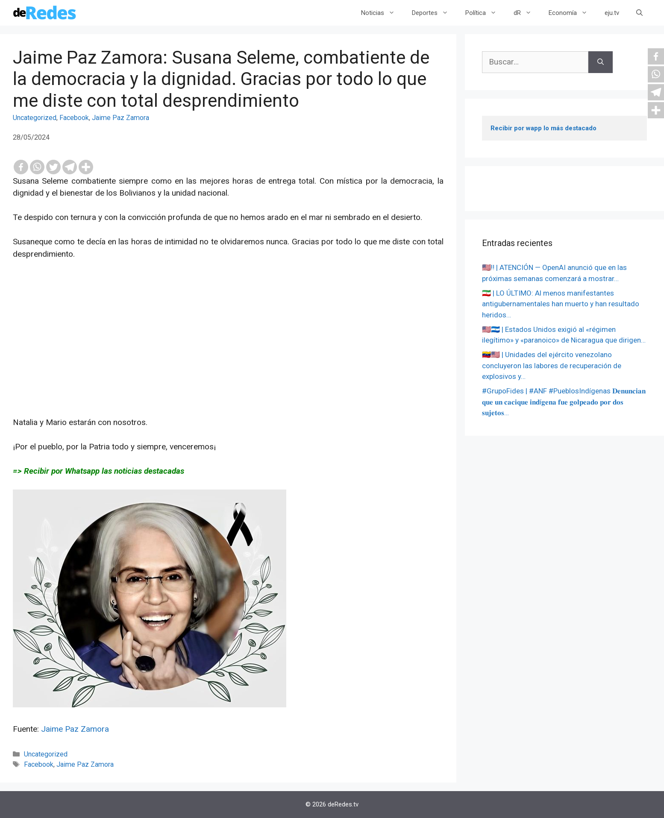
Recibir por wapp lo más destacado (543, 128)
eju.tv (612, 13)
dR (527, 13)
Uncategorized (34, 118)
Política (485, 13)
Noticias (382, 13)
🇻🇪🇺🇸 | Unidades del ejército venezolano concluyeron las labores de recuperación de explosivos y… (551, 365)
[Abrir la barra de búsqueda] (639, 13)
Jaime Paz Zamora (120, 118)
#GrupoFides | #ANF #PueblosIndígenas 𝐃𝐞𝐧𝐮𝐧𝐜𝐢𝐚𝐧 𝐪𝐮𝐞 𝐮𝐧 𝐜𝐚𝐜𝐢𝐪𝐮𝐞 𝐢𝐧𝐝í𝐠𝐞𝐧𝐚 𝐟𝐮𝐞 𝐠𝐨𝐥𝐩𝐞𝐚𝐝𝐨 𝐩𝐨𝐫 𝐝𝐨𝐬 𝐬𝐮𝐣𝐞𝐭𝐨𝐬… (564, 402)
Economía (572, 13)
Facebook (74, 118)
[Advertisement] (228, 356)
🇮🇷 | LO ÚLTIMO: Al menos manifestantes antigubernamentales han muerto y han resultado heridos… (560, 304)
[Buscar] (600, 62)
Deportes (434, 13)
